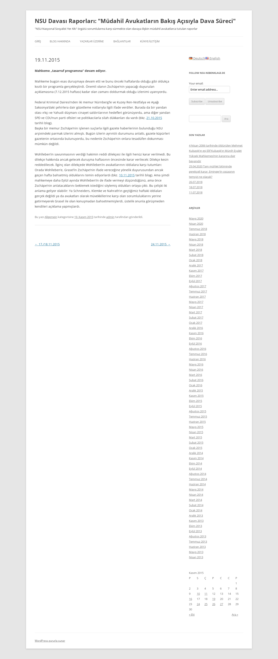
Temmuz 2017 (198, 291)
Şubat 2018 (196, 255)
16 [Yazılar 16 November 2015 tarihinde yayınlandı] (190, 599)
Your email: (196, 83)
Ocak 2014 (195, 510)
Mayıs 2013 (196, 552)
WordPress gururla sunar (50, 640)
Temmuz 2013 (198, 541)
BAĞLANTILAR (122, 41)
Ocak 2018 (195, 260)
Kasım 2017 (196, 271)
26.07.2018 (195, 182)
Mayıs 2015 (196, 427)
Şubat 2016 (196, 380)
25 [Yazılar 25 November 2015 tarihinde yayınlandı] (205, 604)
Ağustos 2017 (197, 286)
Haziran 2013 (197, 547)
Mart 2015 (195, 437)
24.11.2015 (160, 244)
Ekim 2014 (195, 463)
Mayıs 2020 (196, 218)
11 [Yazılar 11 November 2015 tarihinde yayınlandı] (205, 594)
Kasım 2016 (196, 333)
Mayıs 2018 (196, 239)
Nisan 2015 (196, 432)
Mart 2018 (195, 250)
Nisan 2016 (196, 370)
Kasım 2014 (196, 458)
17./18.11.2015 (47, 244)
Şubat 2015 (196, 442)
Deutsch (197, 58)
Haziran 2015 (197, 422)
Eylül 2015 (195, 406)
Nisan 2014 (196, 495)
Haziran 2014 (197, 484)
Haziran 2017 (197, 297)
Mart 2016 (195, 375)
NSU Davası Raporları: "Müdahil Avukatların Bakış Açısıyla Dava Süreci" (135, 21)
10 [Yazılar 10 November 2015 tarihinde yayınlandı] (198, 594)
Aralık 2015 (196, 390)
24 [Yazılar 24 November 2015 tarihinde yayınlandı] (198, 604)
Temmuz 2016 (198, 354)
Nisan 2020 (196, 224)
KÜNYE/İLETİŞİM (150, 41)
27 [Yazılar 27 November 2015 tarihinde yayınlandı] (221, 604)
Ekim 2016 (195, 338)
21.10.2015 (154, 118)
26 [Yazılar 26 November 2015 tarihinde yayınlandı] (213, 604)
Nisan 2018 (196, 244)
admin (110, 217)
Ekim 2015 (195, 401)
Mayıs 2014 (196, 489)
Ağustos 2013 (197, 536)
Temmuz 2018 (198, 229)
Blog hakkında (60, 41)
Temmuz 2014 (198, 479)
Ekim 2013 (195, 526)
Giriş (38, 41)
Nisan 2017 (196, 307)
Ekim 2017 (195, 276)
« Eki (192, 614)
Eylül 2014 (195, 469)
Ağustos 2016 (197, 349)
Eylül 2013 (195, 531)
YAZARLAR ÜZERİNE (92, 41)
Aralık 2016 (196, 328)
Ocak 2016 (195, 385)
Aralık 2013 (196, 515)
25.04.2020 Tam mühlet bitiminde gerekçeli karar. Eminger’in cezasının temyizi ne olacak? (212, 171)
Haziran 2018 (197, 234)
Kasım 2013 (196, 521)
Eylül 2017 (195, 281)
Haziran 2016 (197, 359)
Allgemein (51, 217)
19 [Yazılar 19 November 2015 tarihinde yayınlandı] (213, 599)
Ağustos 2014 (197, 474)
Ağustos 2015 (197, 411)
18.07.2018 (195, 187)
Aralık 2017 (196, 265)
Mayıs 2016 (196, 364)
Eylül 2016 (195, 343)
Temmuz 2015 (198, 416)
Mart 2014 (195, 500)
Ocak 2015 (195, 448)
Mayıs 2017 (196, 302)
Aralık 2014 (196, 453)
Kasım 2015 (196, 396)
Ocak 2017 (195, 323)
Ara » (235, 614)
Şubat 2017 (196, 317)
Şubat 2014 (196, 505)
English (212, 58)
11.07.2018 (195, 192)
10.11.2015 (127, 175)
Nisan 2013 (196, 557)
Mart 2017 (195, 312)
